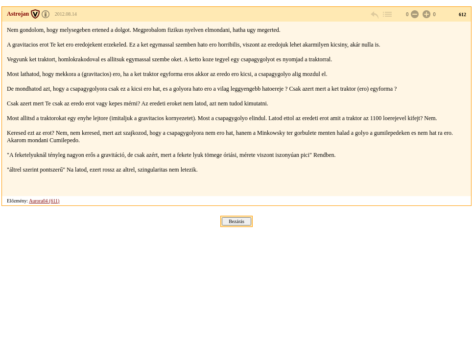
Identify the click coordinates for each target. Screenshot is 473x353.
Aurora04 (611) (44, 200)
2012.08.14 (66, 14)
